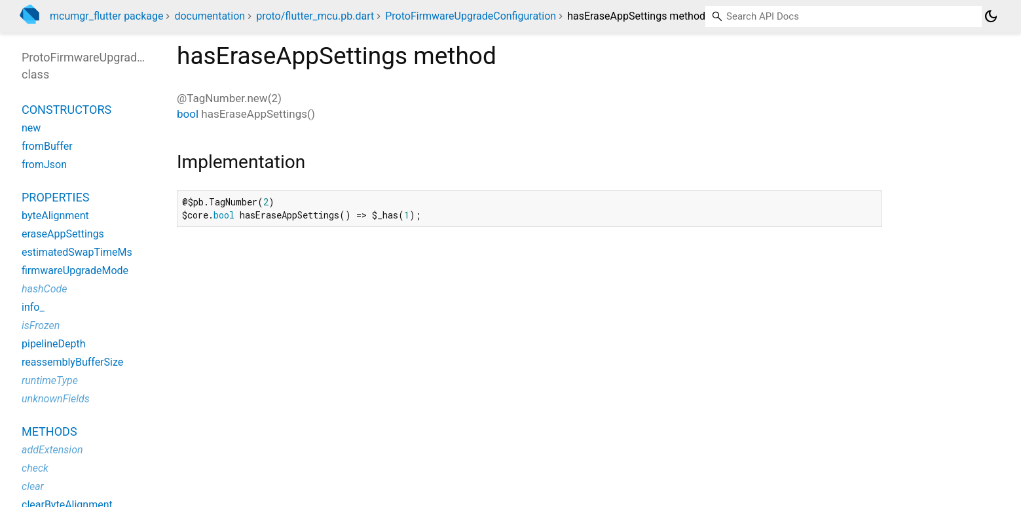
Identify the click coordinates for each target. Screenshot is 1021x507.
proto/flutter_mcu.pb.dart (315, 16)
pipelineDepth (53, 344)
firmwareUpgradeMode (75, 270)
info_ (33, 307)
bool (187, 113)
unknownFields (56, 399)
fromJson (44, 164)
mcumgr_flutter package (106, 16)
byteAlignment (55, 215)
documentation (209, 16)
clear (33, 486)
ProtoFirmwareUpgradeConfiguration (470, 16)
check (35, 468)
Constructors (66, 109)
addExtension (52, 450)
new (31, 128)
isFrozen (41, 325)
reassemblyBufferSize (72, 362)
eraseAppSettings (63, 234)
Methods (49, 431)
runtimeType (50, 380)
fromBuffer (47, 146)
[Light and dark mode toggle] (990, 16)
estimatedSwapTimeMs (77, 252)
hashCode (44, 289)
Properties (55, 197)
